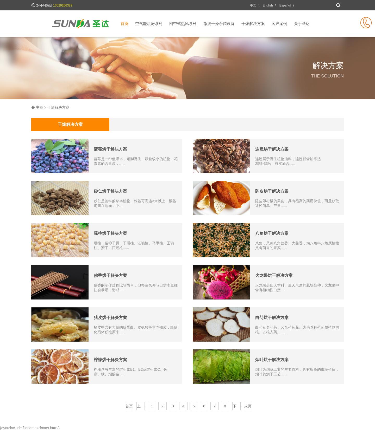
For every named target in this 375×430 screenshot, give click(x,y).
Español (285, 5)
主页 (39, 107)
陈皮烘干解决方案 (272, 191)
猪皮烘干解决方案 (110, 317)
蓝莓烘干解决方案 (110, 149)
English (268, 5)
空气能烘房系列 (148, 23)
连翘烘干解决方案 (272, 149)
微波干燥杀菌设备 (219, 23)
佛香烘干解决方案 (110, 275)
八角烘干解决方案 (272, 233)
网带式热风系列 (183, 23)
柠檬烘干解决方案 (110, 359)
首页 (124, 23)
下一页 (236, 407)
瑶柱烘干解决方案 (110, 233)
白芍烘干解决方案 (272, 317)
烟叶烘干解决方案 (272, 359)
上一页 (140, 407)
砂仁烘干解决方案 (110, 191)
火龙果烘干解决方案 (274, 275)
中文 (253, 5)
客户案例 (279, 23)
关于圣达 (302, 23)
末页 (248, 406)
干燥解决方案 (253, 23)
